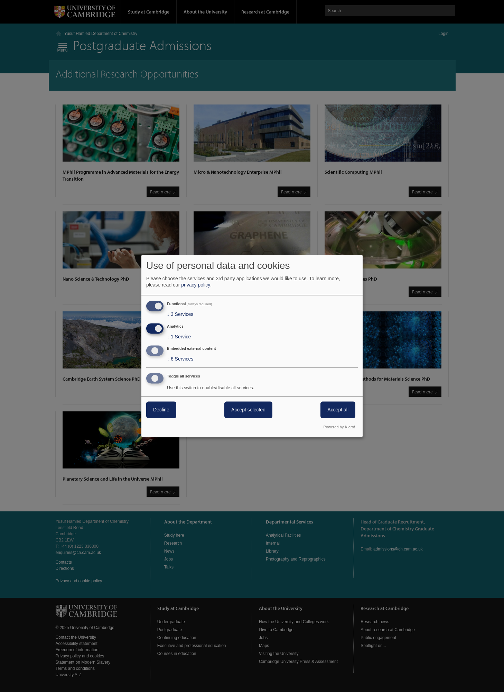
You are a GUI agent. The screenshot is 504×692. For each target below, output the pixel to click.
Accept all (337, 410)
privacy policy (195, 285)
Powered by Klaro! (339, 427)
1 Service (179, 336)
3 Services (180, 314)
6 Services (180, 359)
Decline (161, 410)
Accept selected (248, 410)
